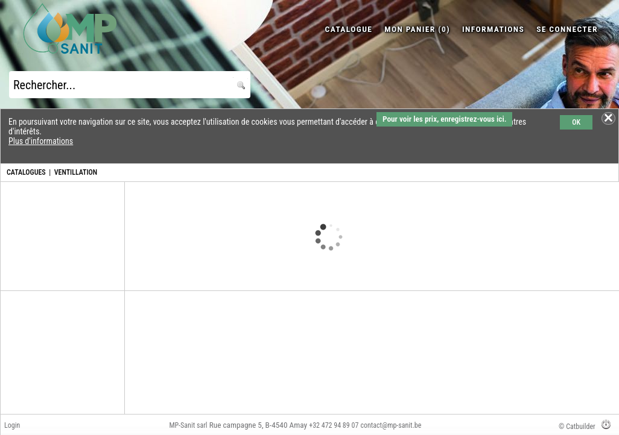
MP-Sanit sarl (188, 425)
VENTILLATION (76, 172)
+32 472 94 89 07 (333, 425)
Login (12, 425)
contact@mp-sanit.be (390, 425)
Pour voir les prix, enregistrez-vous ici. (444, 119)
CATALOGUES (26, 172)
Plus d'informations (40, 141)
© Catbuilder (577, 426)
